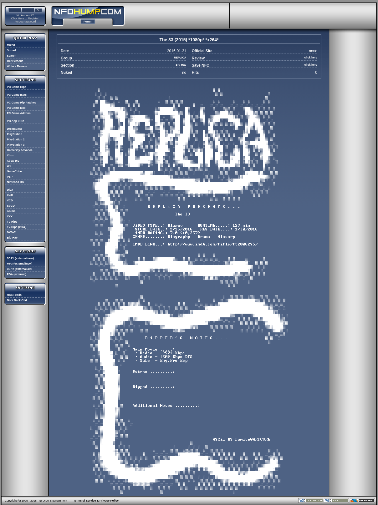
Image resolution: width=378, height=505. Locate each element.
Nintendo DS (15, 182)
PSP (10, 176)
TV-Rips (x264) (16, 227)
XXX (10, 216)
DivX (10, 189)
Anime (11, 211)
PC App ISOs (15, 121)
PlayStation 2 (16, 139)
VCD (10, 200)
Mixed (11, 45)
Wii (9, 166)
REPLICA (180, 57)
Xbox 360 (13, 160)
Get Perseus (15, 61)
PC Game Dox (16, 107)
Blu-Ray (12, 237)
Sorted (11, 50)
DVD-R (11, 232)
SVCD (11, 205)
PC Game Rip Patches (21, 102)
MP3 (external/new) (20, 263)
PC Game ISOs (17, 94)
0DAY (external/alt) (19, 268)
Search (11, 55)
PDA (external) (16, 274)
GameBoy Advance (20, 150)
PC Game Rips (16, 86)
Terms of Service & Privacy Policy (96, 500)
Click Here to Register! (25, 18)
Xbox (10, 155)
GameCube (14, 171)
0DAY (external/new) (20, 258)
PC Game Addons (19, 113)
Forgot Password (25, 21)
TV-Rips (12, 221)
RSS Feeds (14, 294)
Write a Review (17, 66)
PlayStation (14, 134)
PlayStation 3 (16, 144)
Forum (88, 21)
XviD (10, 195)
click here (310, 57)
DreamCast (14, 128)
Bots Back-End (17, 300)
